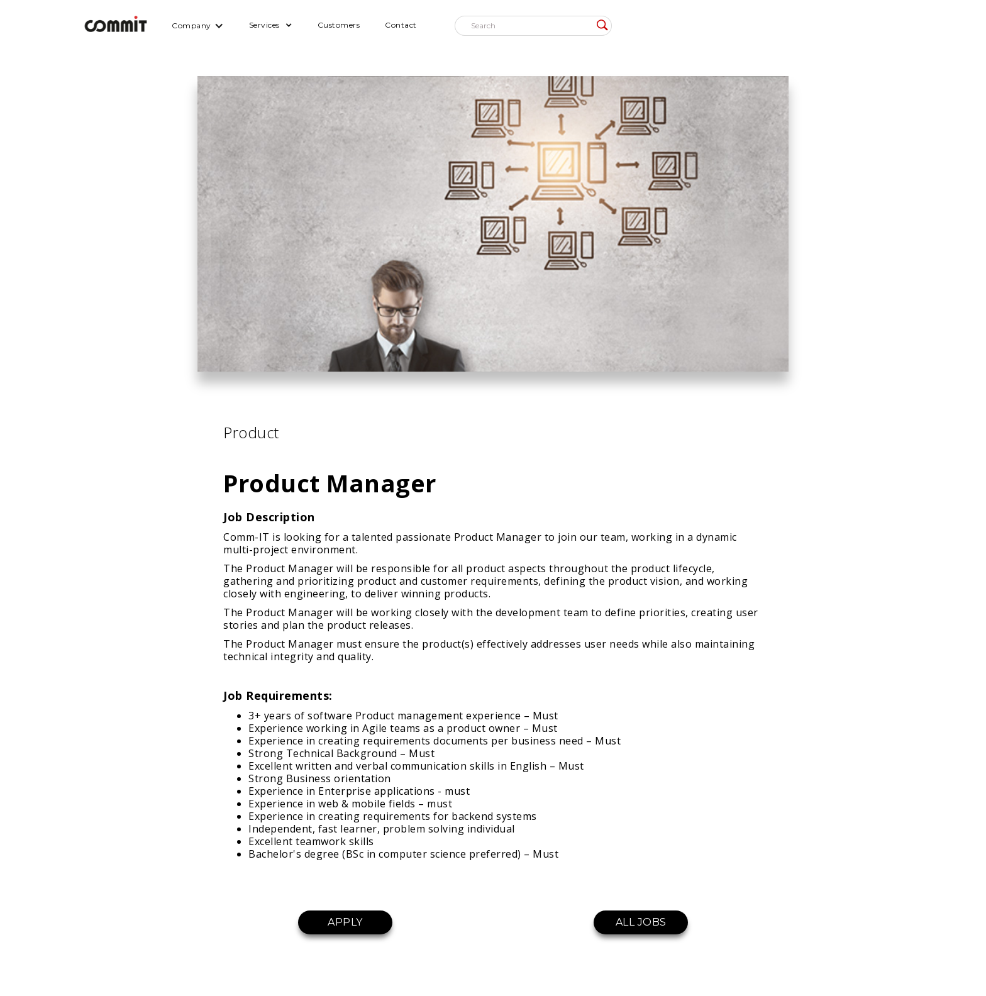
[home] (115, 25)
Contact (401, 25)
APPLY (345, 922)
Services (264, 25)
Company (191, 25)
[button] (197, 25)
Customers (339, 25)
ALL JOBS (641, 922)
